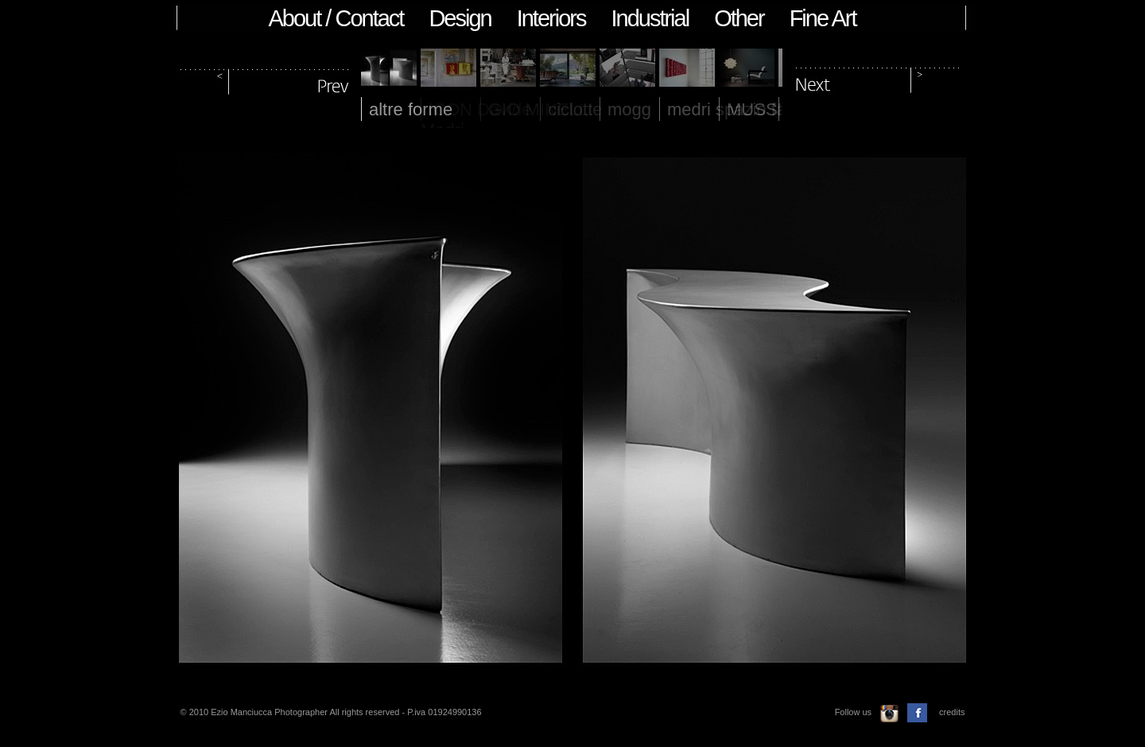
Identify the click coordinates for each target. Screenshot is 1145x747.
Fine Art (823, 18)
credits (952, 712)
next (877, 78)
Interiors (551, 18)
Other (739, 18)
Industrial (650, 18)
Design (460, 18)
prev (265, 78)
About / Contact (336, 18)
